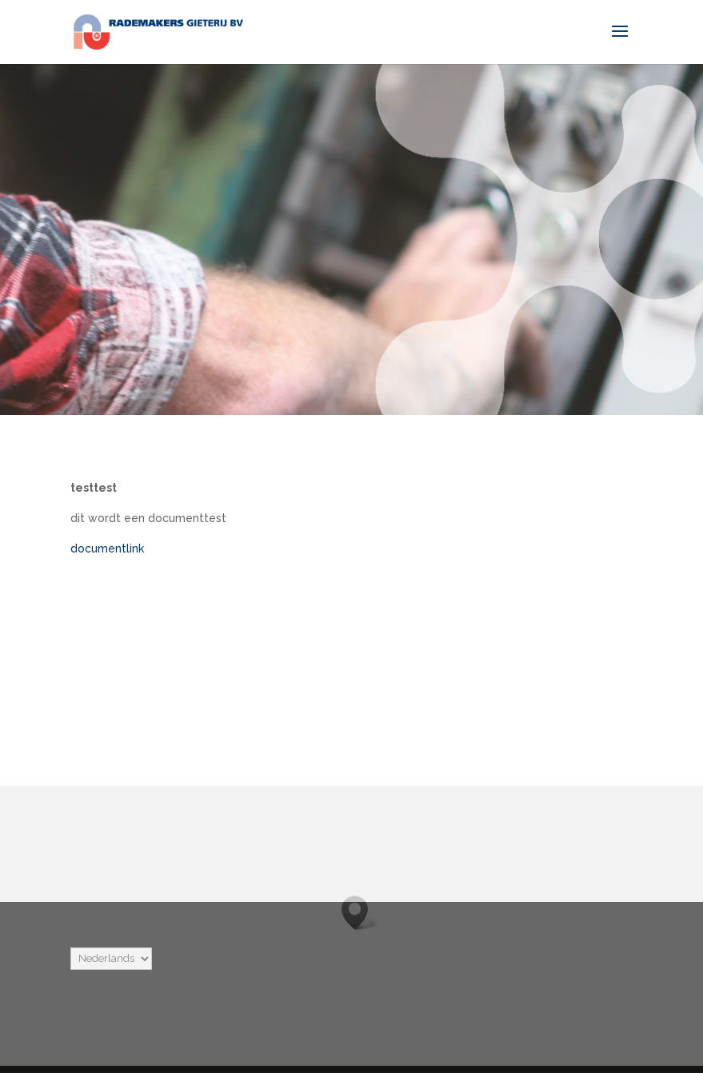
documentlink (107, 548)
